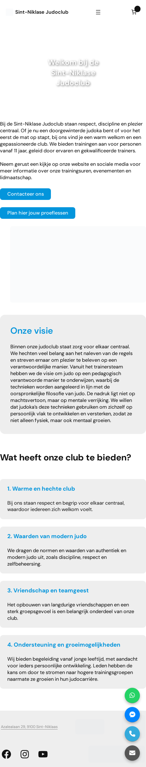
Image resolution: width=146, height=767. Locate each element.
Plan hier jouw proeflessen (37, 213)
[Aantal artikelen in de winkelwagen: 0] (134, 12)
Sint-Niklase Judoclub (42, 12)
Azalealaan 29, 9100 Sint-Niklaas (29, 726)
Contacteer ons (25, 194)
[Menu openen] (98, 12)
